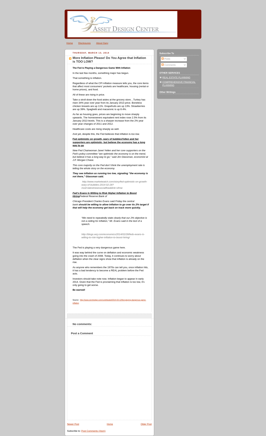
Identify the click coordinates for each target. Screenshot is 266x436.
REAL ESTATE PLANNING (176, 77)
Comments (168, 65)
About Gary (102, 43)
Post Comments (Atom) (93, 431)
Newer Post (73, 424)
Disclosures (84, 43)
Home (69, 43)
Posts (165, 59)
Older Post (146, 424)
